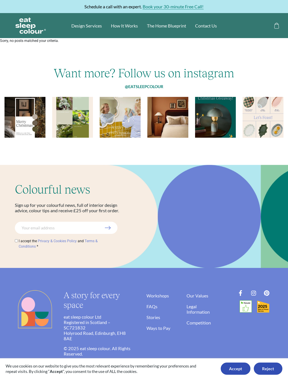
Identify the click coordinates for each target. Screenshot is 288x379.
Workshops (157, 295)
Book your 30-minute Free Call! (173, 6)
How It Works (124, 25)
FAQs (152, 306)
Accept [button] (235, 368)
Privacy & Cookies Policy (57, 241)
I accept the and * (58, 244)
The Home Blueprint (166, 25)
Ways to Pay (158, 328)
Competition (202, 322)
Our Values (201, 295)
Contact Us (206, 25)
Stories (153, 317)
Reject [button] (268, 368)
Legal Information (201, 309)
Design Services (86, 25)
